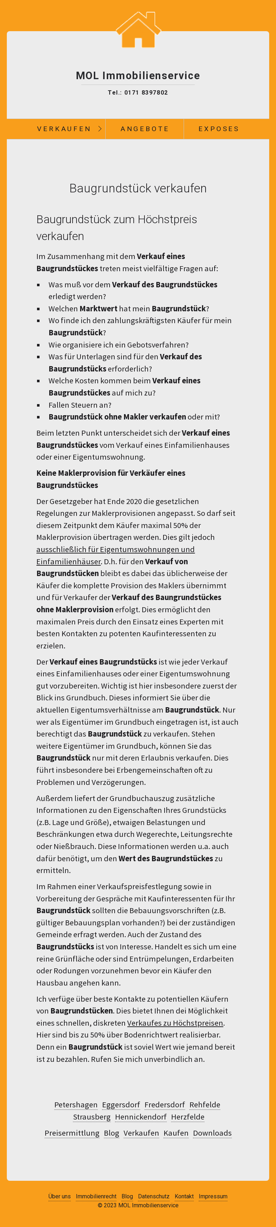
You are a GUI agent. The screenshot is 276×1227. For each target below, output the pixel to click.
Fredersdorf (164, 1104)
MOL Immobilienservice (138, 76)
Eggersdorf (121, 1104)
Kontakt (184, 1196)
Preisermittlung (72, 1133)
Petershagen (76, 1104)
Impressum (213, 1196)
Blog (111, 1133)
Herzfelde (187, 1117)
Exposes (219, 129)
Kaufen (176, 1133)
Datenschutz (154, 1196)
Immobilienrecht (96, 1196)
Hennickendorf (141, 1117)
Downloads (212, 1133)
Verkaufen (64, 129)
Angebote (145, 129)
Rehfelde (204, 1104)
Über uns (60, 1196)
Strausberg (92, 1117)
